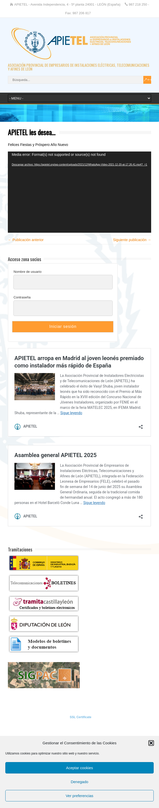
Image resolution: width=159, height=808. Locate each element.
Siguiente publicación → (132, 240)
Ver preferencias (79, 796)
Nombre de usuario (27, 272)
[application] (79, 192)
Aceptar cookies (79, 768)
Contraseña (21, 297)
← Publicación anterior (26, 240)
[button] (151, 743)
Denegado (79, 782)
